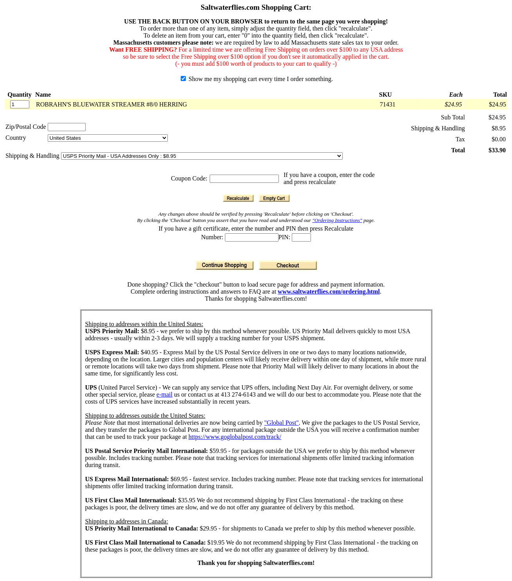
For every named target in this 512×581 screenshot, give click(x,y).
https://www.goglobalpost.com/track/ (235, 436)
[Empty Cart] (274, 198)
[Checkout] (288, 265)
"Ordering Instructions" (337, 220)
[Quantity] (19, 104)
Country (15, 137)
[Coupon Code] (244, 179)
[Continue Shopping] (224, 265)
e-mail (164, 394)
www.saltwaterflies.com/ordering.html (329, 291)
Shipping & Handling (33, 155)
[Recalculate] (238, 198)
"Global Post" (281, 422)
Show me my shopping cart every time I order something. (257, 79)
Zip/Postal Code (25, 126)
